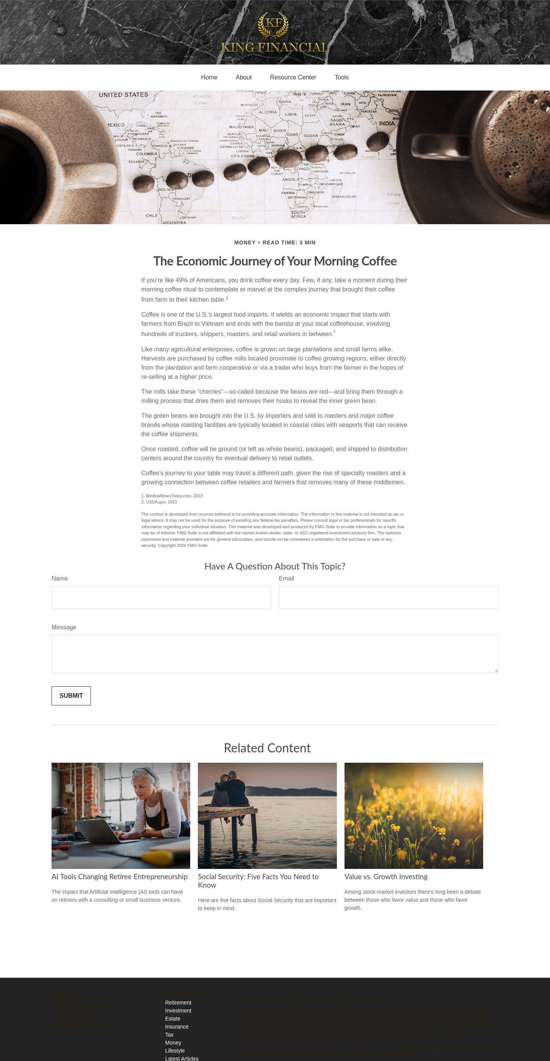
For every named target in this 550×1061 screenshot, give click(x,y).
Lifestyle (175, 1051)
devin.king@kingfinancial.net (86, 1027)
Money (173, 1043)
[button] (209, 77)
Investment (178, 1011)
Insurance (177, 1027)
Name (60, 578)
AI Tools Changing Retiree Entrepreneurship (120, 876)
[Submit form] (71, 695)
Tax (169, 1035)
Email (286, 578)
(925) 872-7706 (88, 1003)
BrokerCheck (373, 998)
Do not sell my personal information (383, 1053)
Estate (173, 1019)
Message (64, 627)
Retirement (178, 1003)
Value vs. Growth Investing (386, 876)
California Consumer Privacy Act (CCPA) (433, 1047)
